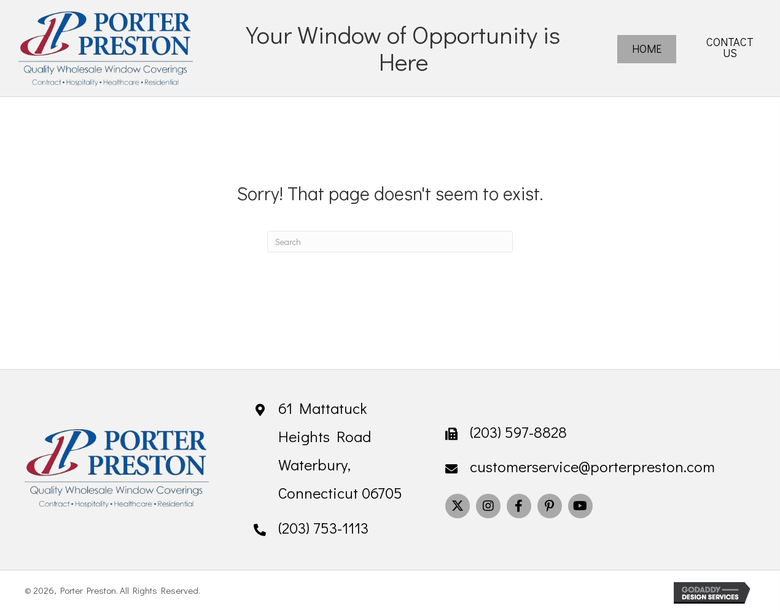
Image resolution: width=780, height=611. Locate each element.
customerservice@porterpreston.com (592, 466)
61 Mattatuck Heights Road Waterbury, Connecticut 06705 (340, 451)
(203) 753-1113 (323, 528)
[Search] (390, 241)
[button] (457, 506)
